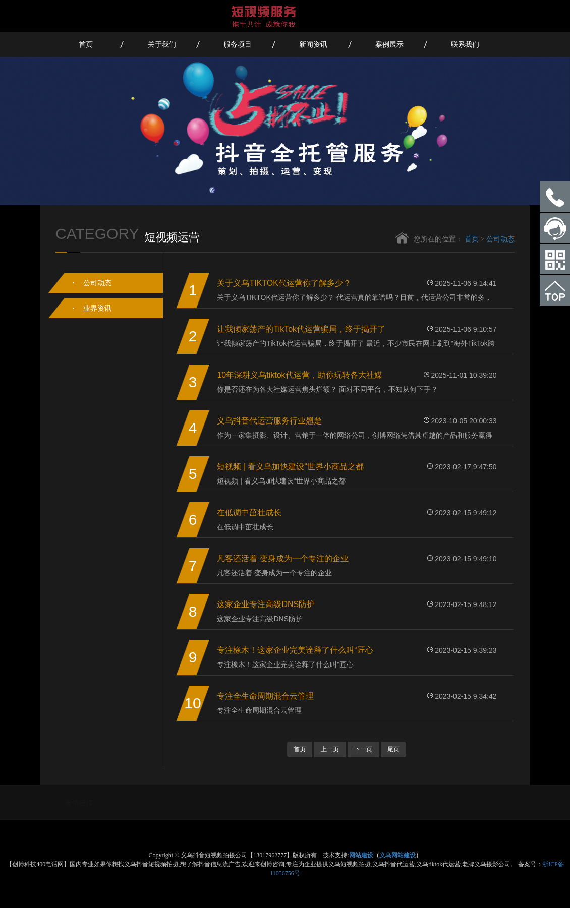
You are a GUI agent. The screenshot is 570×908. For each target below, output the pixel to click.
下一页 (363, 749)
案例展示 (389, 44)
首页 (86, 44)
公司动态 (500, 240)
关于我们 (162, 44)
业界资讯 (97, 308)
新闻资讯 (313, 44)
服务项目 (237, 44)
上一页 (330, 749)
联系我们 (465, 44)
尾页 (393, 749)
